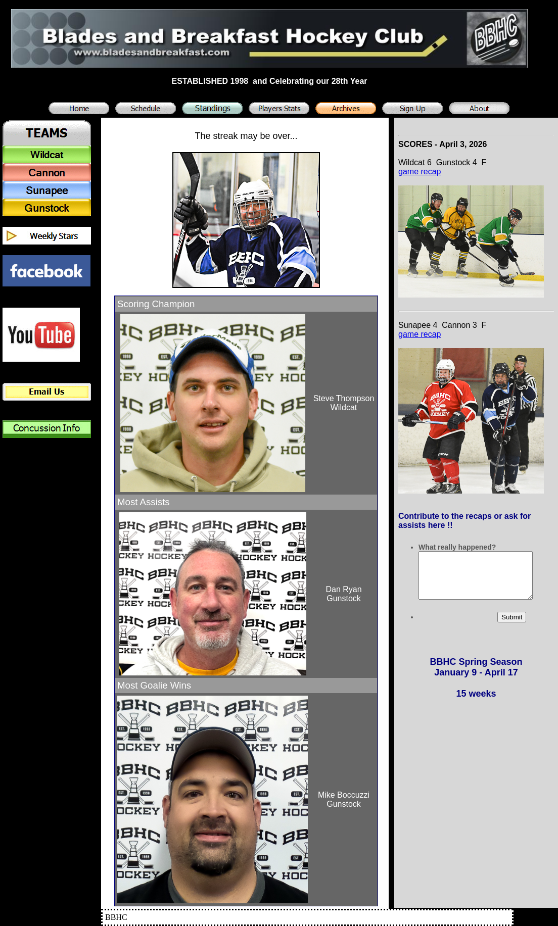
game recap (419, 171)
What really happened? (457, 547)
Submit (511, 626)
